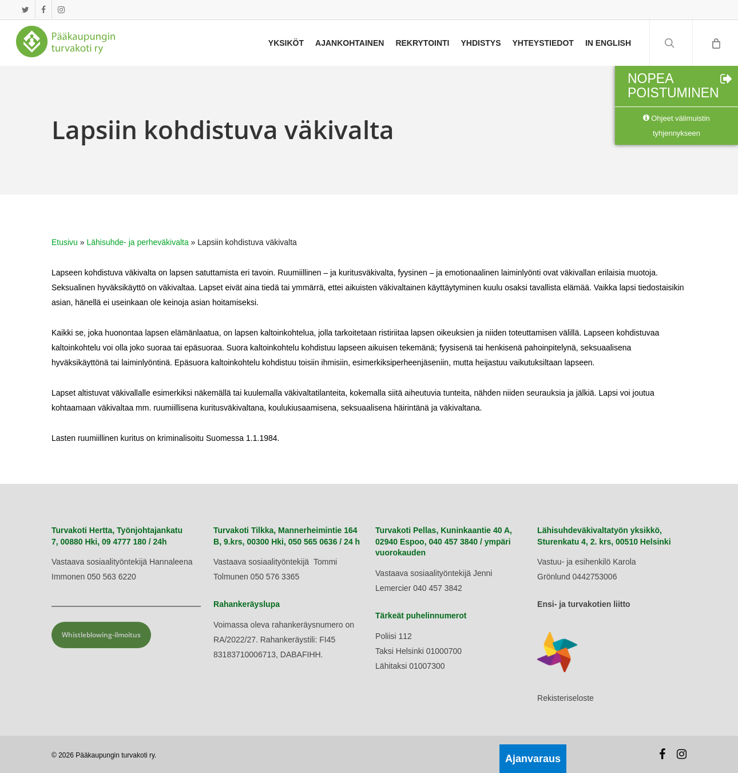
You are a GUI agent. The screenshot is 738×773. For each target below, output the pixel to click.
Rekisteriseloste (565, 698)
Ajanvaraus (533, 758)
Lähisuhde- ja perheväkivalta (138, 242)
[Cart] (715, 43)
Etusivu (64, 242)
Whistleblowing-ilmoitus (101, 635)
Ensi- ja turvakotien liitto (583, 604)
